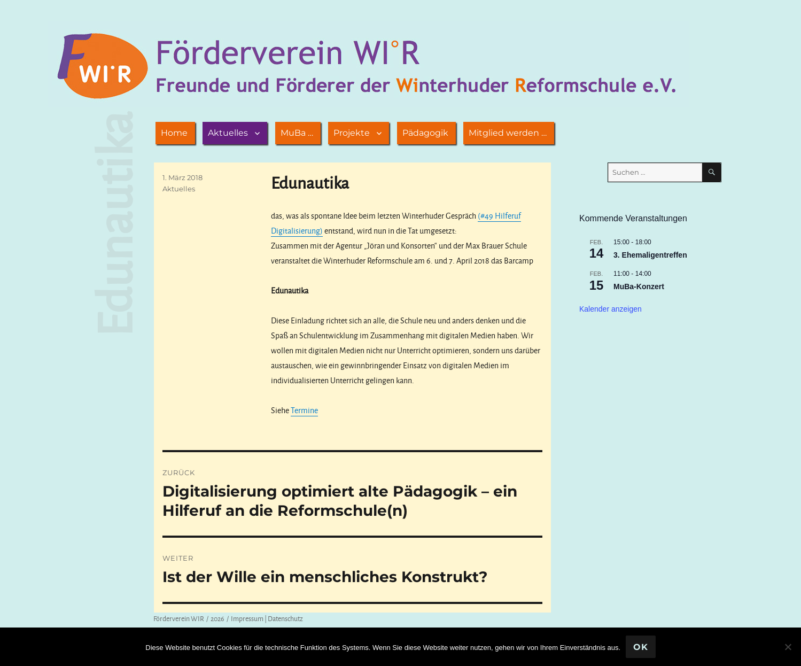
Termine (304, 410)
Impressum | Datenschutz (267, 618)
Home (174, 133)
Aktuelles (228, 133)
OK (640, 647)
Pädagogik (425, 133)
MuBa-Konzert (638, 286)
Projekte (351, 133)
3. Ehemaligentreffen (650, 255)
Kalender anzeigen (610, 309)
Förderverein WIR (178, 618)
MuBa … (297, 133)
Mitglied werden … (508, 133)
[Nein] (787, 646)
